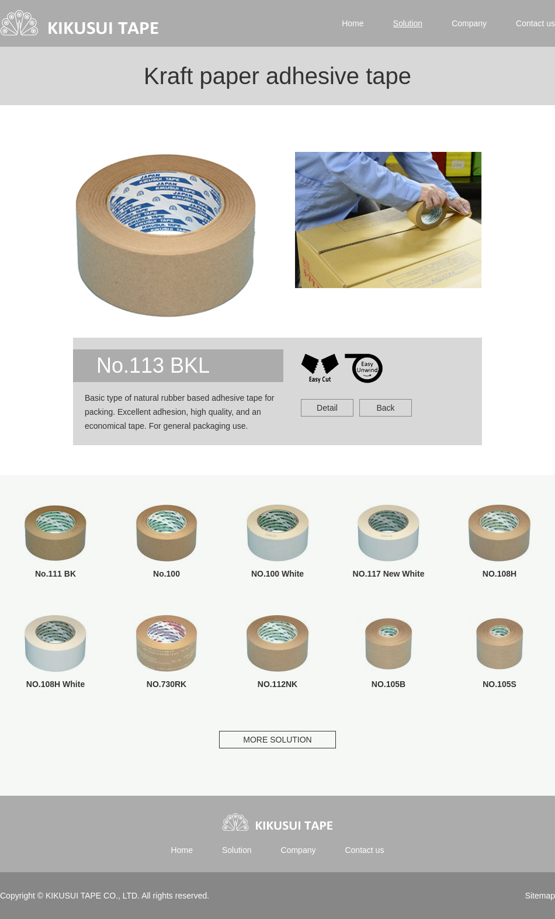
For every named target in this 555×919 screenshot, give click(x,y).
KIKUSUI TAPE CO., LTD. (92, 895)
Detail (327, 407)
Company (469, 23)
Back (385, 407)
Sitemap (540, 895)
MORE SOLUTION (277, 739)
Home (352, 23)
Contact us (535, 23)
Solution (408, 23)
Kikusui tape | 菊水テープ (80, 23)
